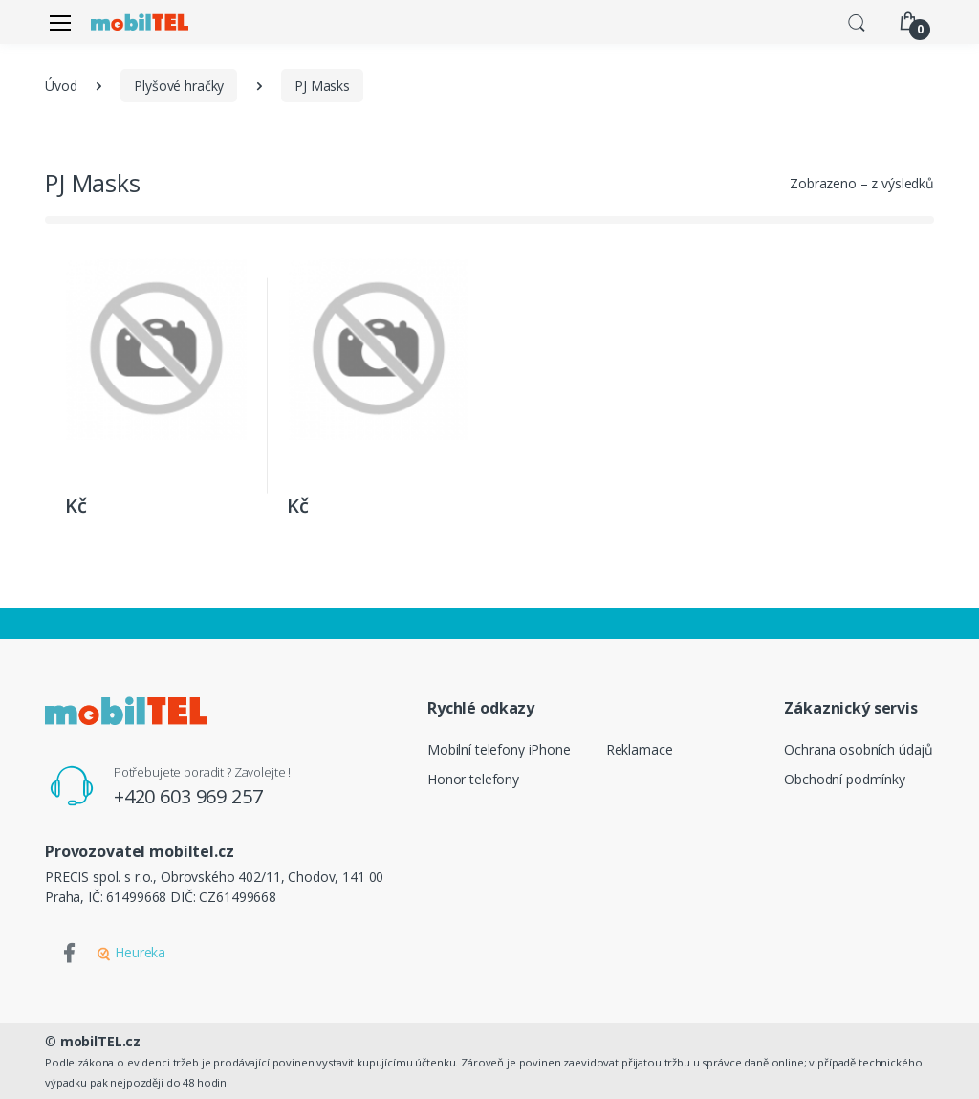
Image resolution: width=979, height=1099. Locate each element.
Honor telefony (473, 779)
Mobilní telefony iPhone (499, 749)
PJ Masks (322, 86)
